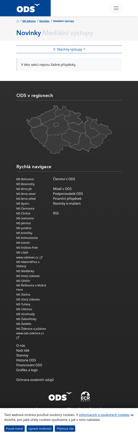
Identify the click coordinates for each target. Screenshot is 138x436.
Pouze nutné (14, 428)
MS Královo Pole (27, 247)
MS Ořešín (23, 281)
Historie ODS (26, 360)
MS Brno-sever (26, 194)
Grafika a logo (27, 370)
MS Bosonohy (25, 184)
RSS (56, 213)
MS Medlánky (25, 271)
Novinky (44, 21)
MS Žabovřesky (26, 319)
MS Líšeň (22, 252)
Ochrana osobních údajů (35, 379)
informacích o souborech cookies (104, 415)
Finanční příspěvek (67, 198)
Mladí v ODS (62, 189)
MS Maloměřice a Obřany (27, 264)
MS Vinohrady (25, 314)
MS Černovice (25, 208)
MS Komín (23, 243)
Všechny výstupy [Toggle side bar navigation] (68, 49)
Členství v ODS (64, 179)
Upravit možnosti (39, 428)
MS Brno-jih (24, 189)
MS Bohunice (25, 179)
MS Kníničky (24, 233)
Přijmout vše (65, 428)
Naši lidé (22, 350)
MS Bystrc (22, 203)
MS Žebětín (23, 324)
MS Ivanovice (25, 218)
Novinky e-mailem (67, 203)
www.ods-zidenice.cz (30, 335)
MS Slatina (23, 294)
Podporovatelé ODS (68, 193)
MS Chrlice (23, 213)
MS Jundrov (24, 228)
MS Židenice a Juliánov (31, 329)
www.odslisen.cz (29, 257)
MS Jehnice (29, 21)
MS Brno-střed (26, 199)
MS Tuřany (23, 304)
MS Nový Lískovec (28, 276)
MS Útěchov (24, 309)
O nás (20, 345)
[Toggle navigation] (116, 8)
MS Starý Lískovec (28, 299)
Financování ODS (29, 365)
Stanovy (22, 355)
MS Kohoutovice (27, 238)
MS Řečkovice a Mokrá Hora (31, 287)
